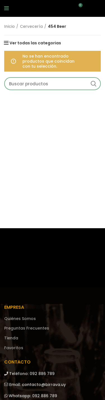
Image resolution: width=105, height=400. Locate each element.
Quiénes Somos (20, 318)
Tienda (11, 338)
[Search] (52, 83)
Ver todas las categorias (35, 43)
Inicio (9, 26)
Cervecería (31, 26)
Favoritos (13, 348)
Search (93, 83)
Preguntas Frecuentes (26, 328)
